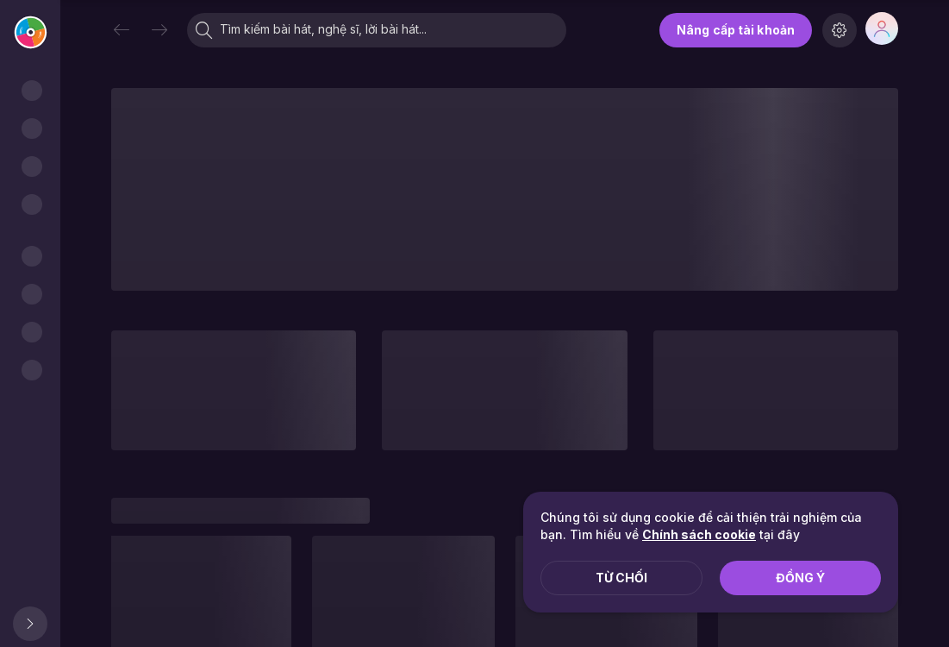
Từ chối (621, 577)
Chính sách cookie (699, 534)
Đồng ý (800, 577)
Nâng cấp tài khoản (736, 29)
